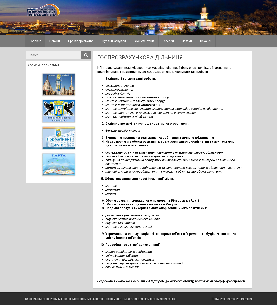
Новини (54, 41)
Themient (245, 299)
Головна (35, 41)
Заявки (187, 41)
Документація (144, 41)
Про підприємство (81, 41)
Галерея (168, 41)
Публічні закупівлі (114, 41)
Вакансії (205, 41)
